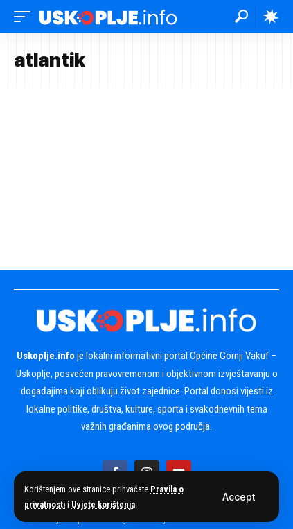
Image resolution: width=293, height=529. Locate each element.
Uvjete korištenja (103, 504)
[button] (238, 497)
